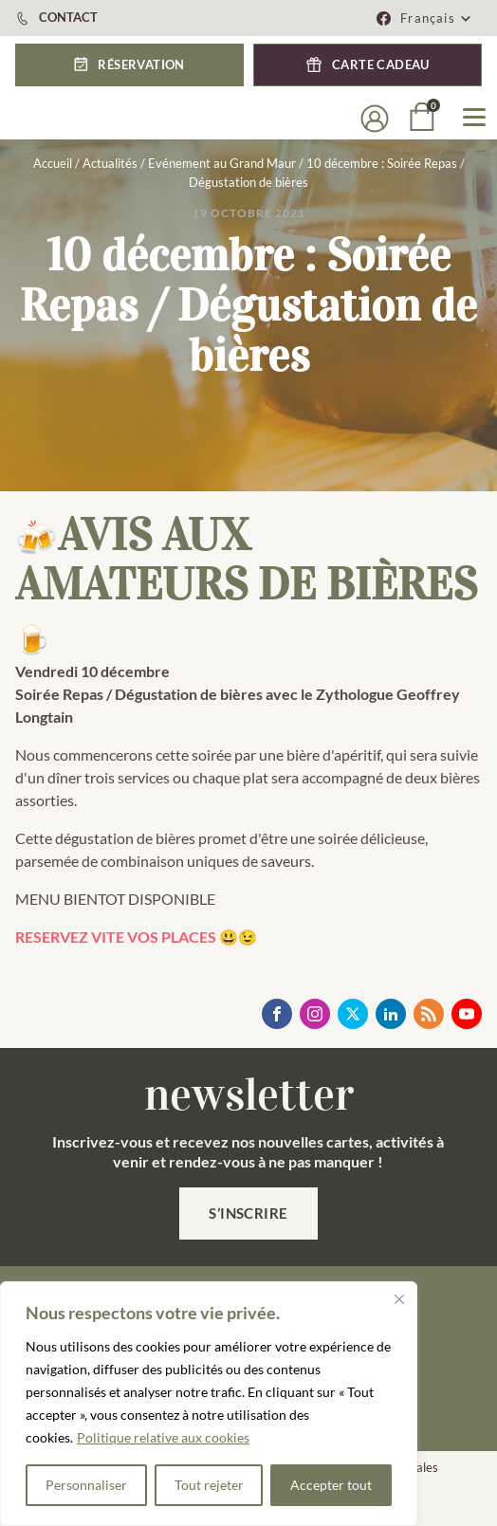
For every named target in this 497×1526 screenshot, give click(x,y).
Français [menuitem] (427, 18)
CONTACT (68, 17)
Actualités (110, 163)
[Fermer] (399, 1299)
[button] (129, 65)
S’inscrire (248, 1213)
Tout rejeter (209, 1485)
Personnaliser (86, 1485)
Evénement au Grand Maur (222, 163)
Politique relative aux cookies (163, 1437)
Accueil (52, 163)
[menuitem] (436, 18)
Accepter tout (331, 1485)
